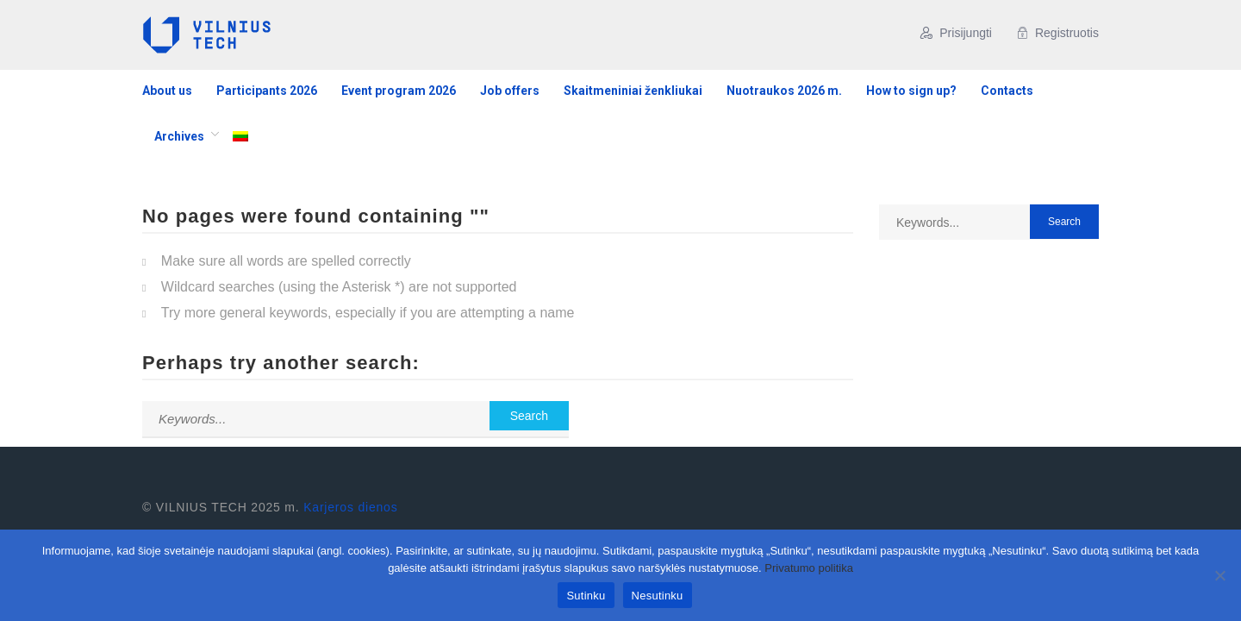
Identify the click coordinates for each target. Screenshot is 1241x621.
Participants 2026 (266, 90)
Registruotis (1057, 33)
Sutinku (585, 595)
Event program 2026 (398, 90)
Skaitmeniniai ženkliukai (633, 90)
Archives (179, 136)
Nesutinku (657, 595)
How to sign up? (911, 90)
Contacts (1007, 90)
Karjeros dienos (350, 507)
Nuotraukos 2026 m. (784, 90)
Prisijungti (956, 33)
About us (167, 90)
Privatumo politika (808, 567)
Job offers (509, 90)
